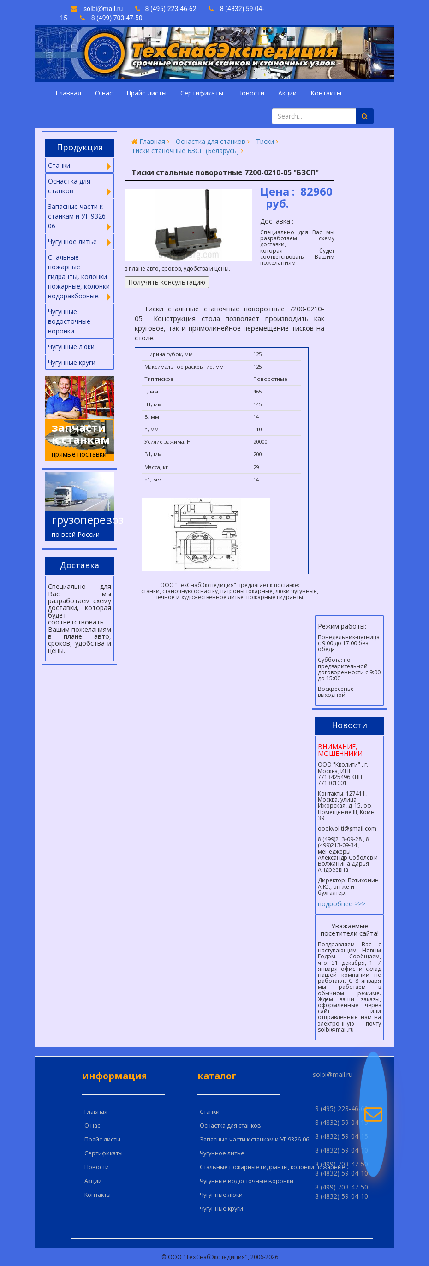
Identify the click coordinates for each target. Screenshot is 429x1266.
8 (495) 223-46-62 (166, 8)
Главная (68, 93)
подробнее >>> (341, 903)
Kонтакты (325, 93)
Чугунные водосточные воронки (69, 321)
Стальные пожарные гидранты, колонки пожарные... (275, 1167)
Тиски (265, 141)
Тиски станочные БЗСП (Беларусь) (185, 150)
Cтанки (210, 1112)
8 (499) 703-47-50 (111, 18)
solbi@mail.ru (97, 8)
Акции (287, 93)
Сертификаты (201, 93)
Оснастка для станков (210, 141)
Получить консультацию (166, 282)
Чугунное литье (222, 1153)
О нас (104, 93)
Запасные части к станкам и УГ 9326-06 (254, 1139)
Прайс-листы (146, 93)
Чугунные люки (71, 346)
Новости (250, 93)
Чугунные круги (71, 362)
